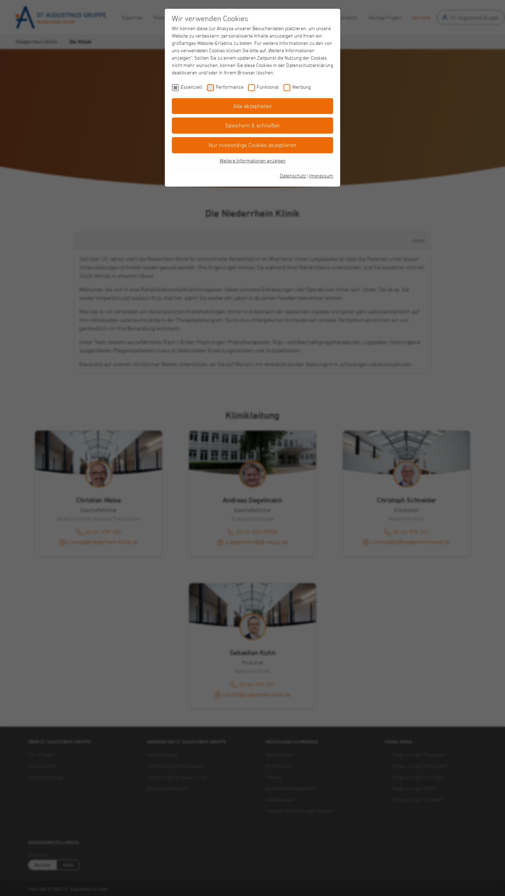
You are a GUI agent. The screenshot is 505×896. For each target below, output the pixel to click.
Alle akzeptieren (252, 106)
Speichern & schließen (252, 125)
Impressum (321, 175)
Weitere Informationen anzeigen (253, 160)
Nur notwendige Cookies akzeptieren (252, 145)
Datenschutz (293, 175)
